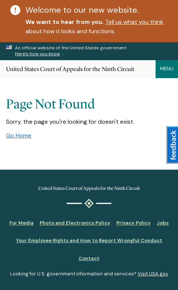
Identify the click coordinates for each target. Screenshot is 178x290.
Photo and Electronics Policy (75, 223)
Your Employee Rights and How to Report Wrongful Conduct (89, 240)
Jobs (163, 223)
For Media (21, 223)
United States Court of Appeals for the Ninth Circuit (70, 68)
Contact (89, 258)
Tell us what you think (134, 22)
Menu (167, 68)
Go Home (18, 135)
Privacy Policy (133, 223)
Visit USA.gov (153, 274)
